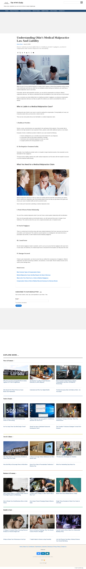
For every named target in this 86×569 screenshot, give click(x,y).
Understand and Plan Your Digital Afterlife (40, 389)
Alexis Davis (20, 44)
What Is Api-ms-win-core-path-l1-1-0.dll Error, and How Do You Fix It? (42, 419)
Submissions (38, 546)
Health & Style (45, 10)
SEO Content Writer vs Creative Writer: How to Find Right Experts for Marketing (15, 494)
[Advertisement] (43, 22)
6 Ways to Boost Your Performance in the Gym (14, 539)
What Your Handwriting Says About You (65, 464)
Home (6, 10)
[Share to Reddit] (31, 53)
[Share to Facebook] (18, 53)
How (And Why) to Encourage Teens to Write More (15, 464)
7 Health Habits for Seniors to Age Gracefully (40, 539)
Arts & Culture (53, 10)
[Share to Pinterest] (24, 53)
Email (16, 298)
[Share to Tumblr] (29, 53)
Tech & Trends (36, 10)
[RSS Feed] (42, 560)
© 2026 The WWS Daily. (79, 567)
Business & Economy (25, 10)
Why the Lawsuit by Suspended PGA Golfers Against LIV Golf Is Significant (15, 381)
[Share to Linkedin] (27, 53)
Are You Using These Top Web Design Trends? (14, 426)
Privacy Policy (56, 546)
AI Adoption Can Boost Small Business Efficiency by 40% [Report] (40, 381)
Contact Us (61, 10)
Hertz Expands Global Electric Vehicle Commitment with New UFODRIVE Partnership (66, 382)
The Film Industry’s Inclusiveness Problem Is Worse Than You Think (15, 457)
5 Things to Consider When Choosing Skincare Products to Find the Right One (15, 530)
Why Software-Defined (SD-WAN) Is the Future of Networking (14, 419)
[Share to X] (20, 53)
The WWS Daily (16, 3)
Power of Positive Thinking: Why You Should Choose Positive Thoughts (41, 530)
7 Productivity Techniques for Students (66, 456)
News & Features (14, 10)
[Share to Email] (33, 53)
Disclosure (50, 546)
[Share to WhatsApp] (22, 53)
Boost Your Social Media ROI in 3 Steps (66, 493)
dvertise (44, 546)
